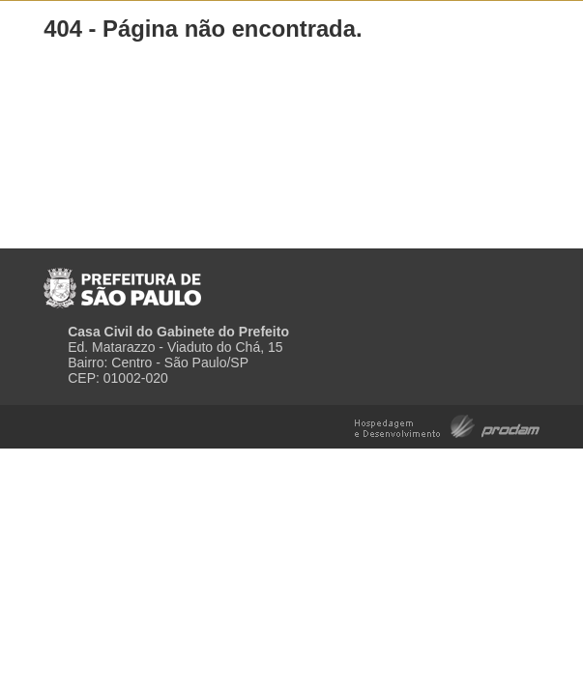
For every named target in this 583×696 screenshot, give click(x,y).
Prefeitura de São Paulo (122, 280)
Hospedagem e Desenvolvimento (447, 425)
